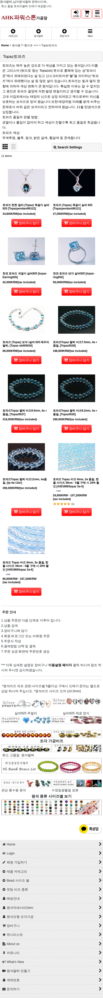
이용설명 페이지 (59, 665)
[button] (97, 13)
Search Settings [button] (67, 147)
